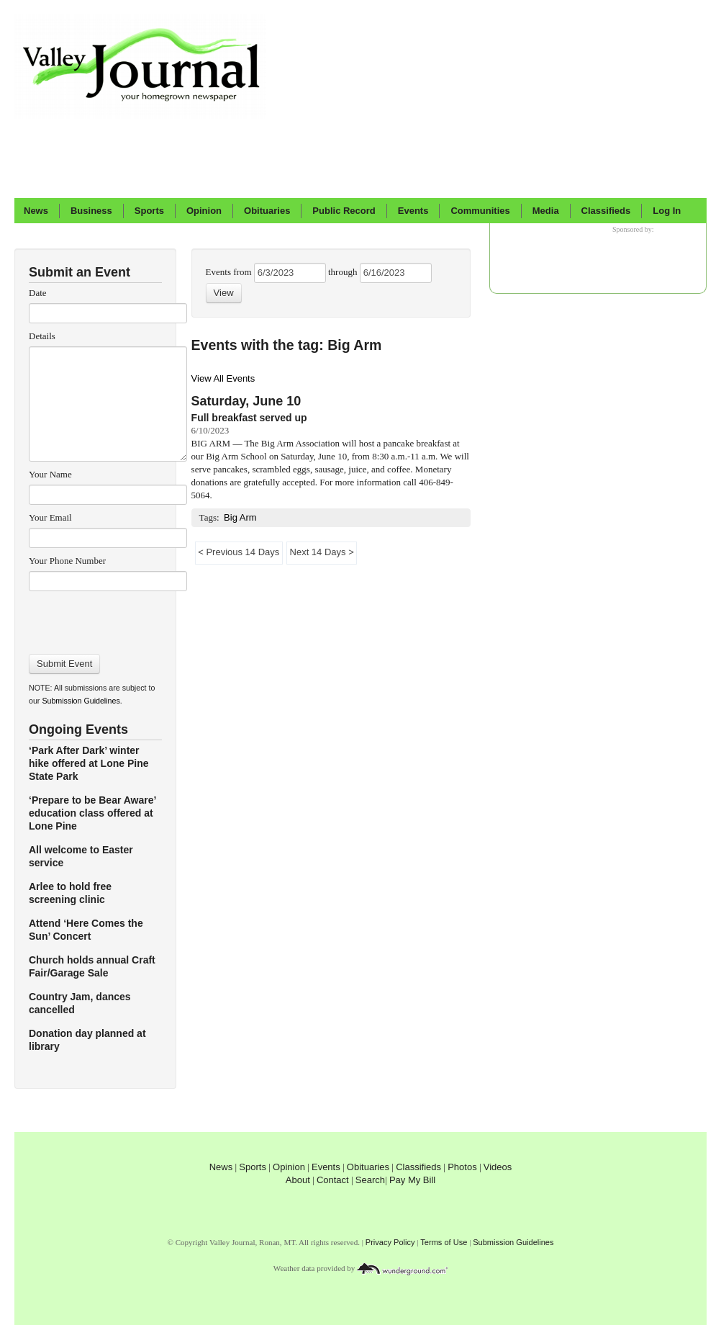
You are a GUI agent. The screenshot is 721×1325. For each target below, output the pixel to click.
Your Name (50, 474)
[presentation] (107, 618)
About (298, 1179)
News (36, 210)
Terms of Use (443, 1242)
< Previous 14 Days (239, 552)
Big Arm (240, 517)
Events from (230, 271)
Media (545, 210)
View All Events (223, 378)
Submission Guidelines (80, 700)
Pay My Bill (412, 1179)
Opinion (204, 210)
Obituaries (267, 210)
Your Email (50, 517)
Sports (149, 210)
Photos (462, 1167)
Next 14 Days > (321, 552)
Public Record (343, 210)
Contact (333, 1179)
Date (38, 292)
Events (413, 210)
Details (42, 336)
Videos (498, 1167)
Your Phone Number (67, 560)
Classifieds (606, 210)
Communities (479, 210)
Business (91, 210)
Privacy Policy (390, 1242)
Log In (667, 210)
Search (370, 1179)
